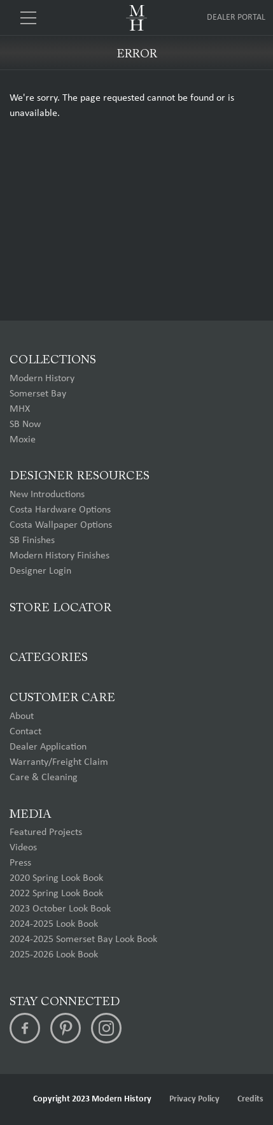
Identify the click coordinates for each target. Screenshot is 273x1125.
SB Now (25, 424)
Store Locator (60, 608)
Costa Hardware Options (60, 510)
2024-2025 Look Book (54, 924)
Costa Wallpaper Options (61, 525)
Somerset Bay (38, 394)
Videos (23, 848)
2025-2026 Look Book (54, 955)
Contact (25, 732)
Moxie (23, 440)
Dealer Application (48, 747)
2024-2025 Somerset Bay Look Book (83, 939)
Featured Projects (46, 832)
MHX (20, 409)
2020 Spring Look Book (56, 878)
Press (20, 863)
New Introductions (47, 495)
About (22, 716)
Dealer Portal (236, 17)
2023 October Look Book (60, 909)
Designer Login (40, 571)
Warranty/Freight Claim (59, 762)
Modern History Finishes (59, 556)
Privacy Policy (194, 1099)
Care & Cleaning (44, 778)
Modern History (42, 379)
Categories (49, 658)
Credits (250, 1099)
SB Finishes (32, 540)
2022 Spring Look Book (56, 894)
